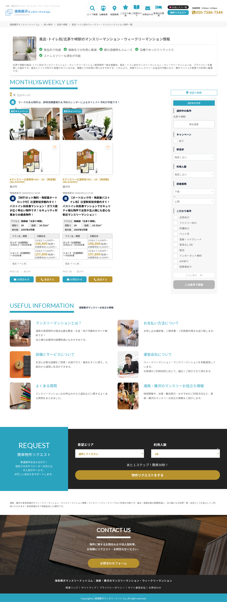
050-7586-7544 (209, 12)
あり (181, 140)
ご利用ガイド (136, 14)
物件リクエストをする (148, 474)
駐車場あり (185, 266)
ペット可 (184, 233)
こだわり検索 (125, 14)
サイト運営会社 (137, 586)
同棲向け (184, 228)
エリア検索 (92, 14)
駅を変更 (194, 123)
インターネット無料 (190, 255)
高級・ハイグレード (190, 238)
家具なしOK (186, 244)
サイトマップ (89, 586)
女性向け (184, 217)
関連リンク (72, 586)
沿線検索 (103, 14)
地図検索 (114, 14)
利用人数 (160, 444)
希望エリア (86, 444)
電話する (49, 279)
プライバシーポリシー (112, 586)
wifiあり (184, 260)
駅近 (181, 249)
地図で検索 (195, 92)
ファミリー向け (188, 222)
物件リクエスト (178, 12)
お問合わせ (147, 14)
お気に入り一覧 (179, 7)
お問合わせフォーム (113, 562)
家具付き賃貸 (158, 14)
